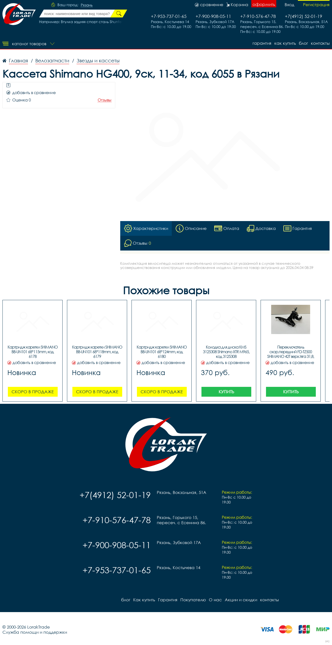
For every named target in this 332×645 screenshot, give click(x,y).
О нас (215, 599)
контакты (320, 43)
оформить (263, 4)
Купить (226, 391)
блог (303, 43)
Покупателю (193, 599)
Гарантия (261, 43)
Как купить (285, 43)
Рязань (87, 5)
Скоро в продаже (33, 391)
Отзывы (104, 100)
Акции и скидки (241, 599)
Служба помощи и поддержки (34, 632)
